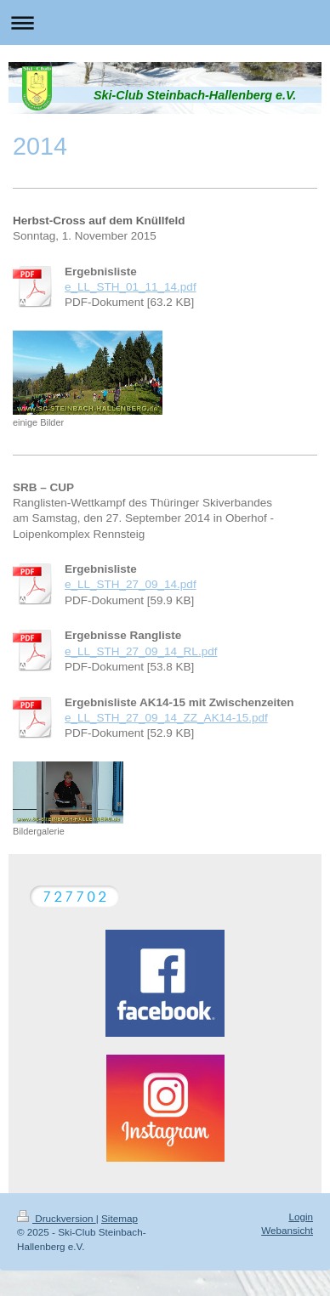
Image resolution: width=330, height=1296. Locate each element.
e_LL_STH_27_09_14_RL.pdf (141, 651)
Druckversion (56, 1218)
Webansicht (287, 1230)
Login (300, 1216)
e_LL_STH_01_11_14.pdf (130, 286)
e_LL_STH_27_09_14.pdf (130, 584)
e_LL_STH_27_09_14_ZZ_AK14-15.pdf (166, 717)
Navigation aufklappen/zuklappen (165, 22)
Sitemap (119, 1218)
